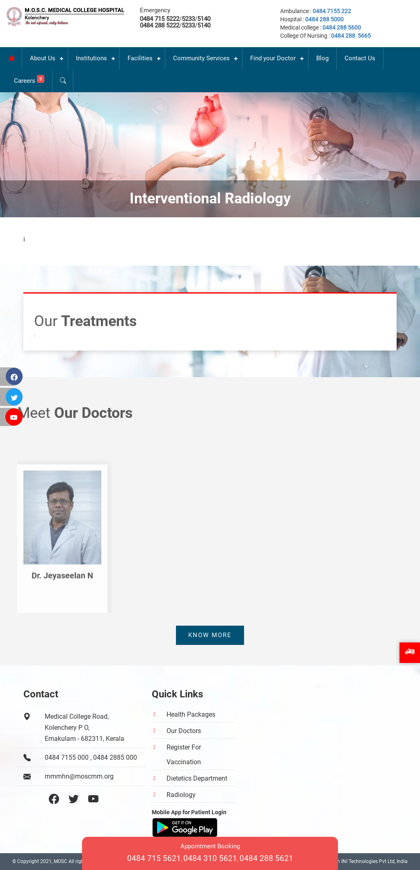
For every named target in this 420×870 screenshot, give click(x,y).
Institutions (91, 58)
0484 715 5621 (154, 858)
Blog (322, 58)
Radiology (181, 795)
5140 (203, 19)
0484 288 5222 (159, 25)
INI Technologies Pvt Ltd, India (374, 861)
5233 (188, 19)
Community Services (201, 58)
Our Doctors (184, 731)
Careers (29, 79)
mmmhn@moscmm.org (79, 776)
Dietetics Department (197, 778)
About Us (42, 58)
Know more (210, 635)
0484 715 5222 (159, 19)
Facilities (140, 58)
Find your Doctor (273, 58)
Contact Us (360, 58)
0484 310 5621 (210, 858)
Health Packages (191, 714)
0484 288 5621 (266, 858)
